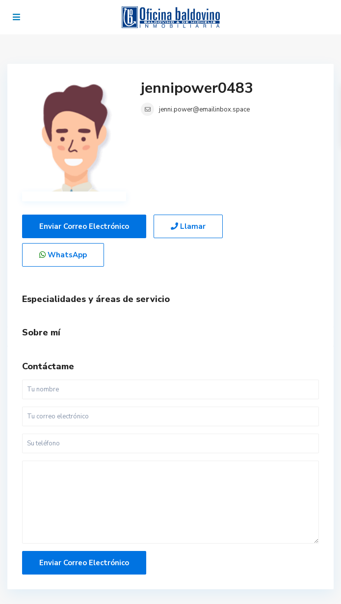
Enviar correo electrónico (84, 226)
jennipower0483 (197, 88)
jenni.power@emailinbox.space (204, 109)
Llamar (188, 226)
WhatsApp (63, 255)
